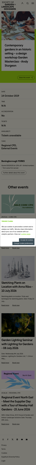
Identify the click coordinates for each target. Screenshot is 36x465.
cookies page (25, 234)
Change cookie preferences (23, 243)
